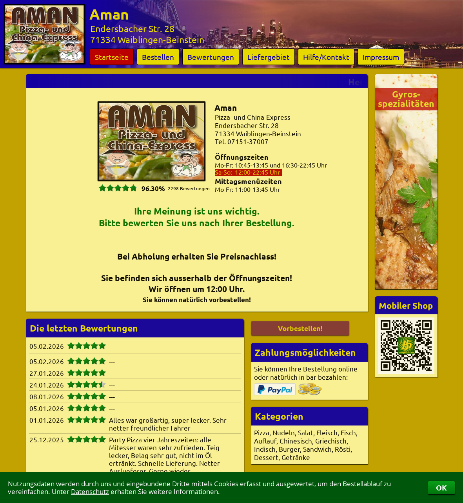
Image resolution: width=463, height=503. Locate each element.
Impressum (381, 56)
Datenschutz (90, 491)
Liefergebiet (268, 56)
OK (441, 487)
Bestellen (158, 56)
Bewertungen (210, 56)
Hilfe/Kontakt (326, 56)
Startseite (112, 56)
